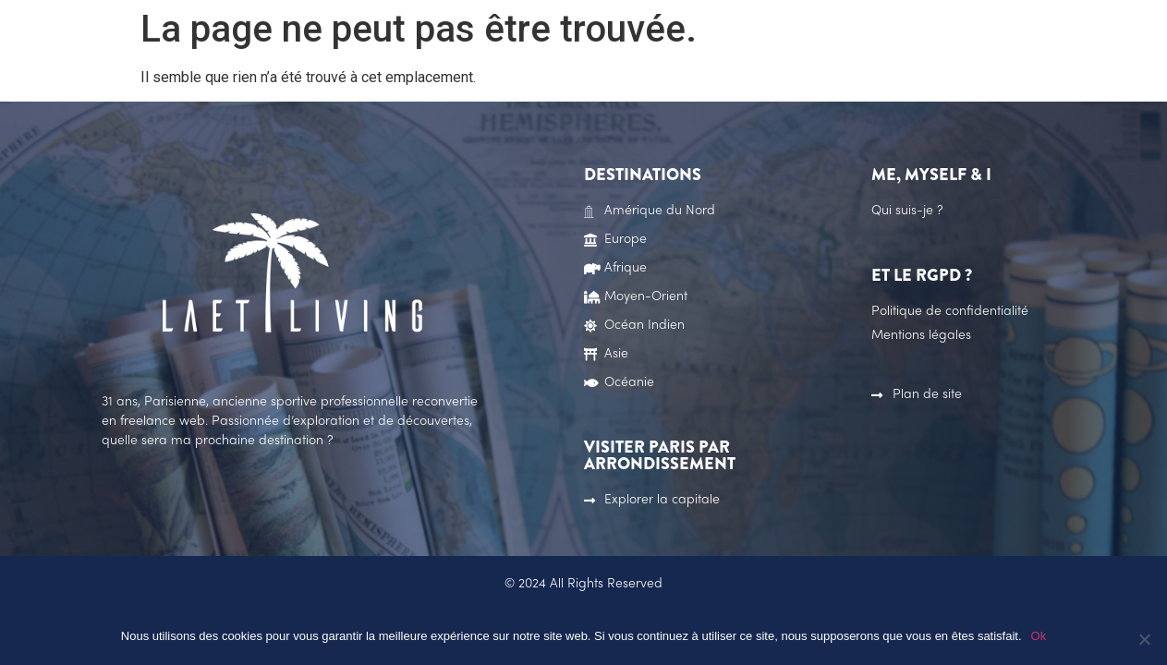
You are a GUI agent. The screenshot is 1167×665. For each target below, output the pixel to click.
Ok (1039, 636)
